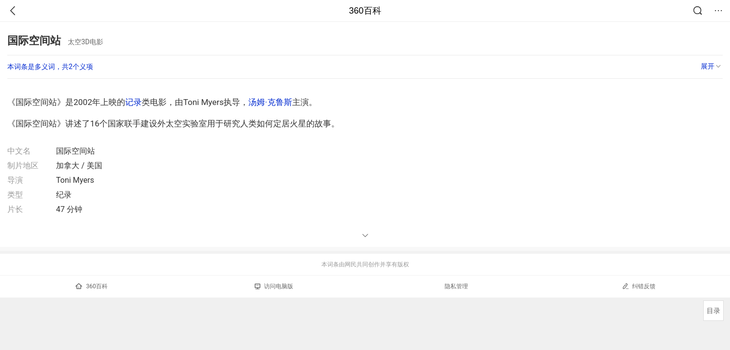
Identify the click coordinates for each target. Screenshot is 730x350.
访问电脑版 (274, 286)
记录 (133, 102)
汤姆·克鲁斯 (270, 102)
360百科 (365, 11)
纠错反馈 (638, 286)
